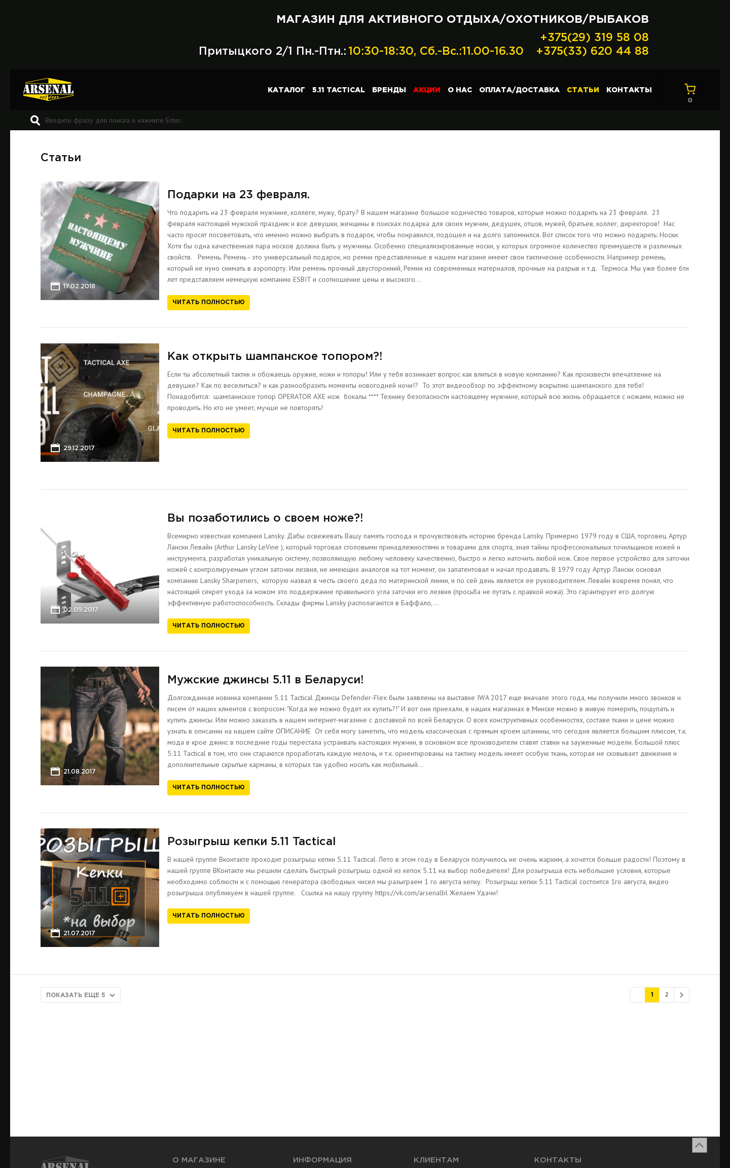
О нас (460, 90)
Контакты (629, 90)
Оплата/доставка (519, 90)
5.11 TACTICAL (338, 90)
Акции (427, 90)
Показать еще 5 (75, 995)
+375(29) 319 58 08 (594, 38)
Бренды (389, 90)
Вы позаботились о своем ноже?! (265, 519)
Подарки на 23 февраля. (238, 195)
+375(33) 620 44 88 (592, 52)
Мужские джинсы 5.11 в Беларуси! (265, 680)
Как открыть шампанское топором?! (274, 357)
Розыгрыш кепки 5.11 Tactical (251, 842)
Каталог (286, 90)
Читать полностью (208, 302)
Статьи (583, 90)
